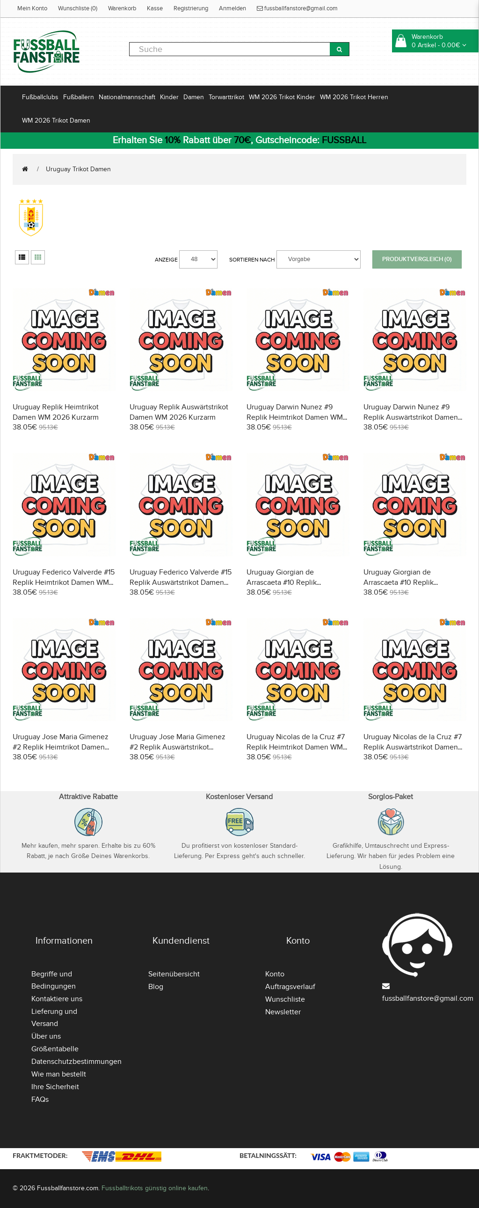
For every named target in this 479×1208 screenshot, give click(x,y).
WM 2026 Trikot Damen (56, 120)
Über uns (46, 1036)
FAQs (40, 1099)
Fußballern (78, 97)
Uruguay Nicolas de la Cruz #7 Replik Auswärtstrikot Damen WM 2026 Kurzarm (412, 747)
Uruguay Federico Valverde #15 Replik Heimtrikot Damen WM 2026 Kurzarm (64, 582)
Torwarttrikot (226, 97)
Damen (193, 97)
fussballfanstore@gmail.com (297, 8)
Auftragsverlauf (290, 986)
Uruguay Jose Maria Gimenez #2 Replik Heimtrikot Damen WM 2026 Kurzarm (61, 747)
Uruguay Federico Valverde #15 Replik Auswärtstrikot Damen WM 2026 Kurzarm (181, 582)
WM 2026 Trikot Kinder (282, 97)
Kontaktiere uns (56, 999)
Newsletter (283, 1012)
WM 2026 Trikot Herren (354, 97)
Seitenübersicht (174, 974)
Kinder (169, 97)
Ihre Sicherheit (55, 1087)
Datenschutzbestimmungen (76, 1061)
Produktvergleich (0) (417, 259)
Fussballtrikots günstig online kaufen (155, 1188)
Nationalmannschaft (127, 97)
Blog (155, 986)
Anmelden (232, 8)
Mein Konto (32, 8)
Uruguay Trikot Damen (78, 169)
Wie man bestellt (58, 1074)
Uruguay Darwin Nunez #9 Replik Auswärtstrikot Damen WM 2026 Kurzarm (410, 417)
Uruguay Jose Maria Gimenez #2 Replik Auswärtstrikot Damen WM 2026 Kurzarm (177, 747)
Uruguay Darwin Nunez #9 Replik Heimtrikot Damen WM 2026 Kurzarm (295, 417)
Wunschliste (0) (77, 8)
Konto (274, 974)
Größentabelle (55, 1049)
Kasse (155, 8)
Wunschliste (285, 999)
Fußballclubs (40, 97)
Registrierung (191, 8)
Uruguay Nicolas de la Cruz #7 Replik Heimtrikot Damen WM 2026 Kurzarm (296, 747)
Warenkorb (122, 8)
